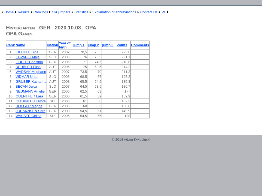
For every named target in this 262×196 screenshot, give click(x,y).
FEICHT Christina (29, 62)
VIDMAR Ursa (26, 77)
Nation (52, 45)
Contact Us (148, 12)
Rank (10, 45)
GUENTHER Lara (29, 96)
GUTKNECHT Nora (31, 101)
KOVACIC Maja (27, 57)
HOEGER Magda (29, 106)
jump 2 (93, 45)
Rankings (40, 12)
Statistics (81, 12)
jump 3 (107, 45)
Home (9, 12)
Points (122, 45)
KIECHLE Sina (27, 52)
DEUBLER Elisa (28, 67)
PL (164, 12)
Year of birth (65, 45)
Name (20, 45)
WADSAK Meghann (31, 72)
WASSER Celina (28, 116)
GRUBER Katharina (31, 81)
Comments (140, 45)
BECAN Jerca (26, 86)
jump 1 (78, 45)
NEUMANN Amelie (30, 91)
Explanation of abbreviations (114, 12)
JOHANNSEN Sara (30, 111)
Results (23, 12)
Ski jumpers (61, 12)
